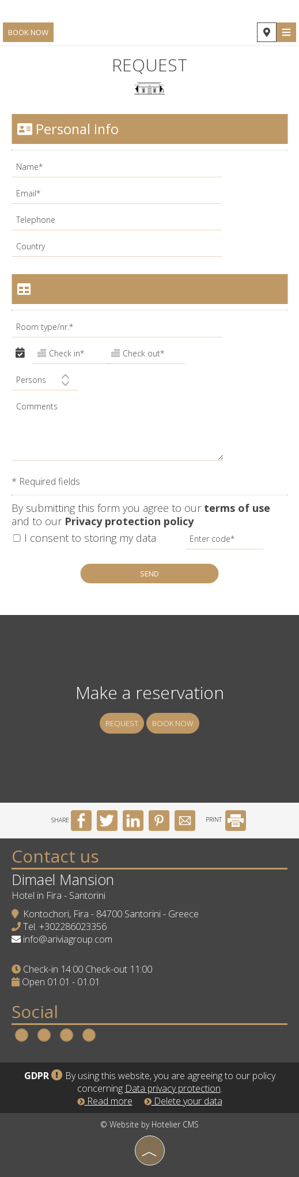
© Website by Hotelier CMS (149, 1124)
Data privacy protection (173, 1088)
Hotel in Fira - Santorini (58, 895)
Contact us (55, 856)
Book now (28, 32)
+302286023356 (73, 926)
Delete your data (183, 1101)
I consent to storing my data (84, 538)
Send (149, 573)
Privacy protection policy (129, 521)
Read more (105, 1101)
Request (121, 723)
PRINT (226, 819)
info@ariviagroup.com (67, 939)
